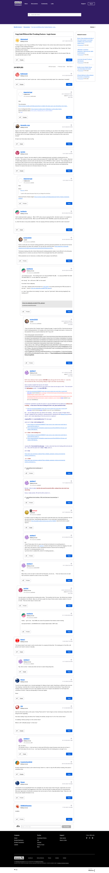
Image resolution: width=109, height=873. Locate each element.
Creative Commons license (63, 863)
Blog (38, 846)
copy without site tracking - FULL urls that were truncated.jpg (41, 497)
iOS (38, 840)
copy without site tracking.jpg (33, 468)
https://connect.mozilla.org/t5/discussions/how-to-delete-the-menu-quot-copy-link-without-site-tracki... (42, 106)
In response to (30, 96)
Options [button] (92, 27)
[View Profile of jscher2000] (27, 238)
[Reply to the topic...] (41, 826)
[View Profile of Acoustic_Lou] (25, 125)
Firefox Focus (40, 844)
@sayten (22, 190)
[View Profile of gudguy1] (33, 371)
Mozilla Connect (18, 3)
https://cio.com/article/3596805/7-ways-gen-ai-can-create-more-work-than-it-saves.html (47, 391)
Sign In (91, 3)
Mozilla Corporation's (20, 861)
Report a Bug (63, 840)
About (15, 838)
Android (39, 842)
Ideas (26, 3)
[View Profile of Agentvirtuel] (28, 92)
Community (44, 3)
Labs (52, 3)
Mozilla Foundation (19, 842)
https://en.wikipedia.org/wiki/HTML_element (41, 288)
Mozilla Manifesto (18, 840)
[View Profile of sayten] (22, 152)
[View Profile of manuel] (34, 510)
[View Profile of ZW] (21, 706)
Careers (16, 844)
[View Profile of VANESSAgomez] (26, 805)
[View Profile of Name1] (22, 639)
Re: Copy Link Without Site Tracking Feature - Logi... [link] (43, 27)
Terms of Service (40, 857)
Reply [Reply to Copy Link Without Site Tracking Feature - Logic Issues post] (69, 59)
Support (83, 3)
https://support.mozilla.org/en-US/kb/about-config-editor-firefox (46, 109)
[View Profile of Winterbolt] (24, 39)
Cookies (57, 857)
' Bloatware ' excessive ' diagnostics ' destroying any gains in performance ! (85, 51)
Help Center (63, 838)
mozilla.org (30, 857)
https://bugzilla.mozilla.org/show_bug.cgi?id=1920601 (43, 521)
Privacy (49, 857)
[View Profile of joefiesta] (23, 211)
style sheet (45, 286)
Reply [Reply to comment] (69, 84)
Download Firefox (42, 838)
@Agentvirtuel (64, 414)
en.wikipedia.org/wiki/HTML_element (29, 305)
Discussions (34, 3)
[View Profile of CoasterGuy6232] (26, 762)
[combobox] (54, 14)
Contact (64, 857)
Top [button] (16, 869)
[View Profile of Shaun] (22, 680)
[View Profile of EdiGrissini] (24, 74)
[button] (17, 60)
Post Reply (66, 826)
